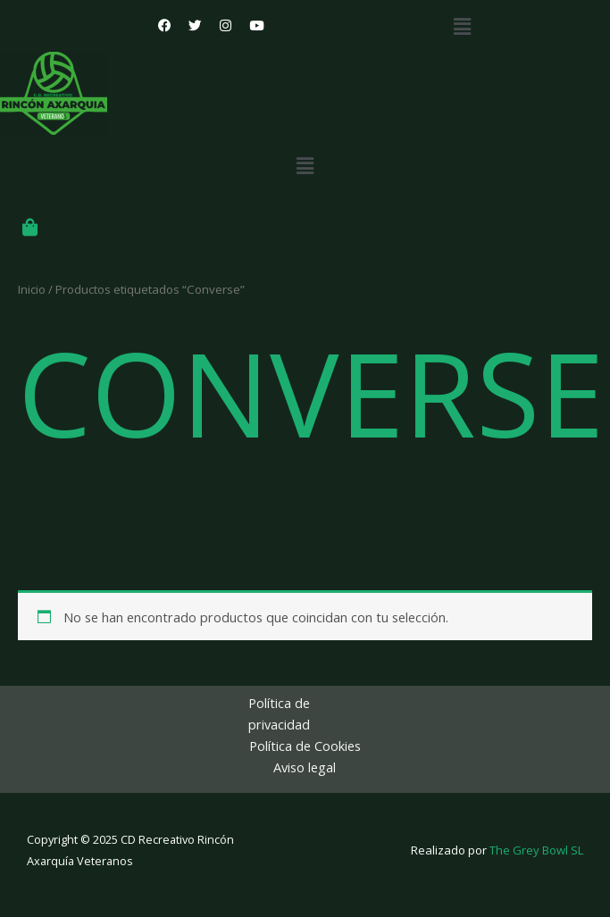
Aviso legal (304, 767)
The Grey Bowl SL (536, 850)
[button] (462, 26)
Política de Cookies (305, 745)
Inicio (32, 289)
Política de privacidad (279, 713)
